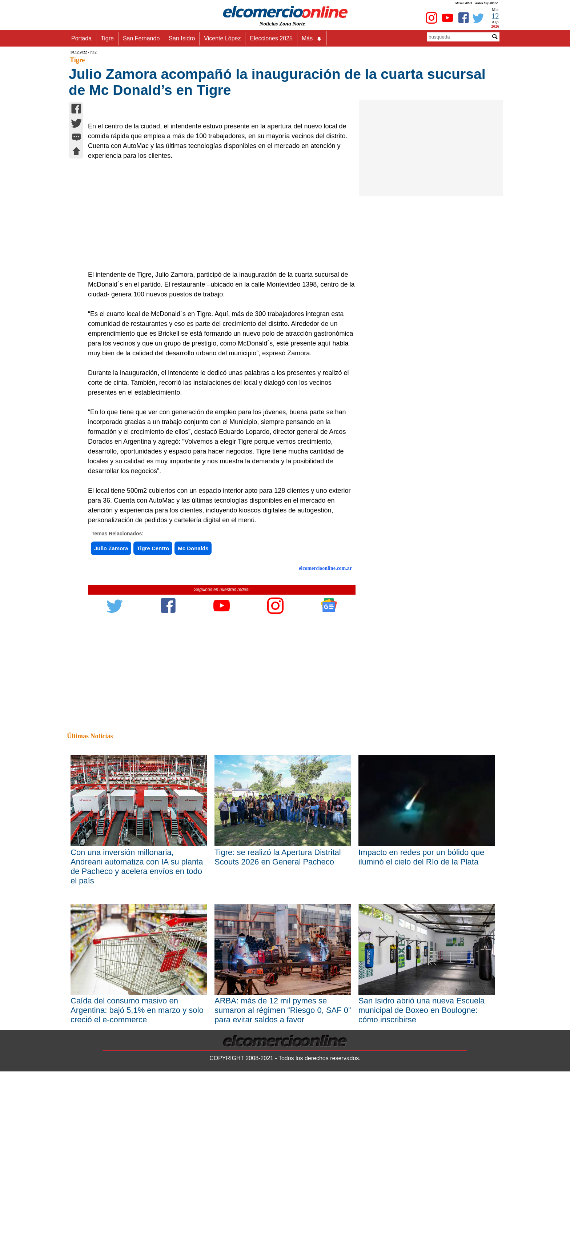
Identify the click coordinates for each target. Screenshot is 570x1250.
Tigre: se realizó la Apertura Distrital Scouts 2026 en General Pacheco (277, 1035)
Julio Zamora (111, 727)
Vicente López (222, 38)
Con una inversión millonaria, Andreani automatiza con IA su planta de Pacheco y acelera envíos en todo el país (137, 1044)
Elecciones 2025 (271, 38)
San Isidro (182, 38)
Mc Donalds (193, 727)
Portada (81, 38)
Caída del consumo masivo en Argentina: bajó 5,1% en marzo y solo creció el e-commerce (137, 1189)
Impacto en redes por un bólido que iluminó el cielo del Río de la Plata (421, 1035)
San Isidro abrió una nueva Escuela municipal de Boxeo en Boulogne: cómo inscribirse (421, 1189)
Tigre (107, 38)
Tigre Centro (153, 727)
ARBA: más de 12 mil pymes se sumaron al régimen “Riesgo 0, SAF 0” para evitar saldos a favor (282, 1189)
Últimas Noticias (90, 914)
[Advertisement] (218, 394)
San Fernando (141, 38)
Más (312, 38)
